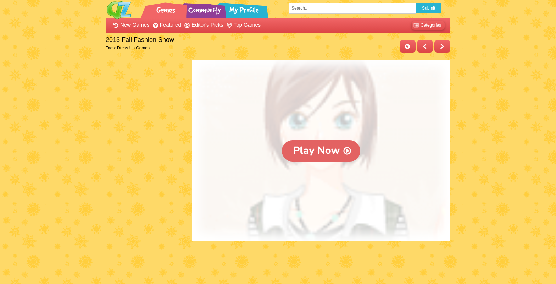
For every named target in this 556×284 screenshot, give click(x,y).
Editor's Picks (203, 25)
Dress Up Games (133, 47)
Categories (426, 25)
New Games (130, 25)
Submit (428, 8)
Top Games (243, 25)
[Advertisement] (147, 166)
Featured (166, 25)
